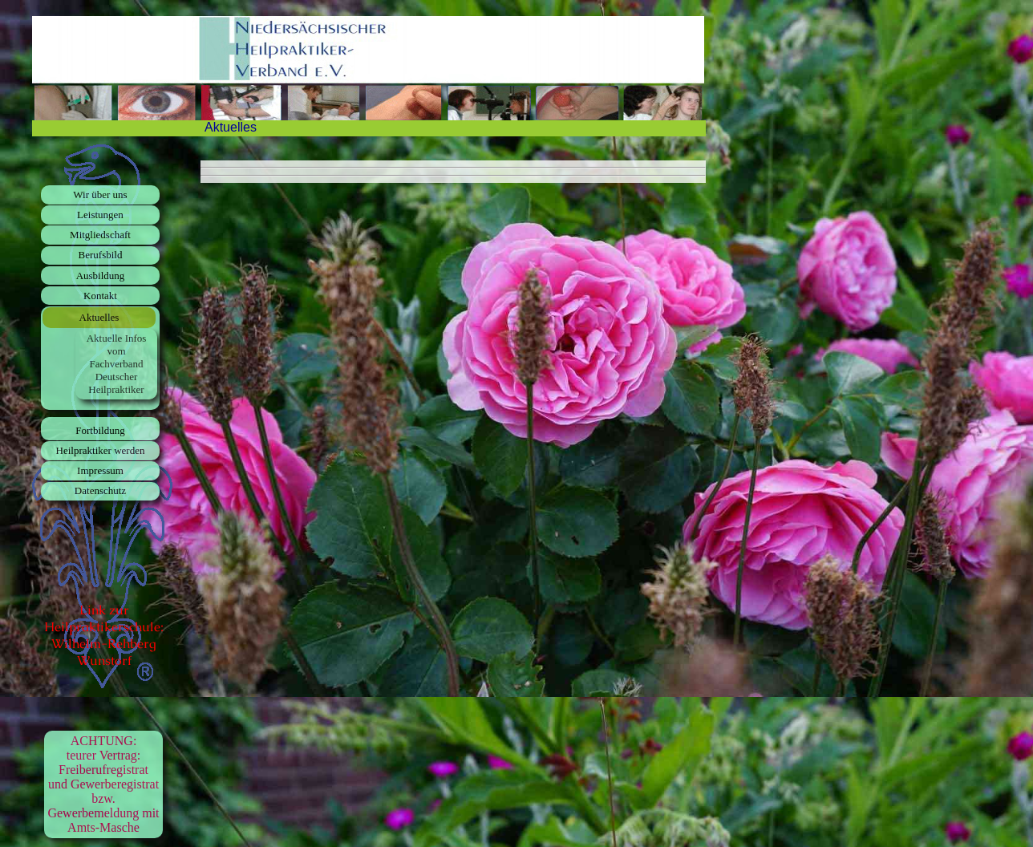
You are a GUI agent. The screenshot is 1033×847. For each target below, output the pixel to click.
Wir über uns (100, 194)
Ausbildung (100, 276)
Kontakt (100, 296)
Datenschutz (100, 490)
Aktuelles (99, 317)
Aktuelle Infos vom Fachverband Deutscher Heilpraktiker (117, 363)
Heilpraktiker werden (100, 450)
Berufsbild (101, 255)
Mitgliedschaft (100, 235)
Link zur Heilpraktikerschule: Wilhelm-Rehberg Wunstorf (104, 635)
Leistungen (100, 215)
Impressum (100, 470)
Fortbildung (99, 430)
